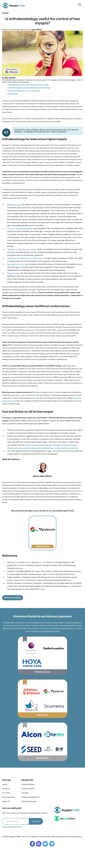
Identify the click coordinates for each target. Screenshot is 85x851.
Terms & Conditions (30, 836)
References (13, 93)
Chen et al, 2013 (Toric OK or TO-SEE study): (25, 258)
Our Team (6, 793)
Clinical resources (28, 801)
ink (20, 568)
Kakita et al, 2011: (14, 204)
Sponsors (6, 801)
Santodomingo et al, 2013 (18, 264)
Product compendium (30, 797)
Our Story (6, 789)
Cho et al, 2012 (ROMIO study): (20, 228)
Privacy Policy (45, 836)
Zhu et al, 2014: (13, 273)
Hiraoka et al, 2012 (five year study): (22, 249)
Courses (24, 793)
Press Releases (8, 797)
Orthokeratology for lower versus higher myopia (28, 84)
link (72, 574)
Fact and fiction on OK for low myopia (24, 90)
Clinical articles (27, 784)
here (33, 395)
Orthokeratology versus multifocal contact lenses (29, 87)
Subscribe (36, 821)
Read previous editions (12, 827)
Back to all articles (12, 597)
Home (4, 784)
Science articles (28, 789)
